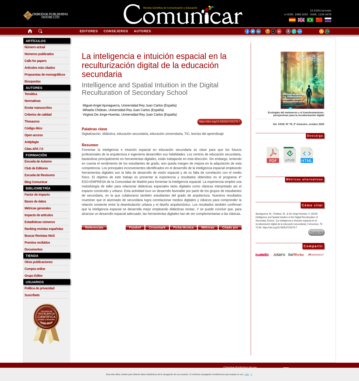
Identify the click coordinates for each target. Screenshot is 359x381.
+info (246, 374)
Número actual (34, 47)
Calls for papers (35, 61)
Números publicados (39, 54)
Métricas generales (37, 208)
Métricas (207, 227)
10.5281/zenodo (320, 10)
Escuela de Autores (38, 161)
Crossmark (157, 227)
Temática (30, 94)
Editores (89, 31)
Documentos (33, 249)
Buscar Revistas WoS (39, 235)
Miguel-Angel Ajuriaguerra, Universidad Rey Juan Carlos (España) (130, 105)
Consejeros (116, 31)
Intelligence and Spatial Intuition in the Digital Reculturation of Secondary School (150, 88)
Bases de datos (35, 201)
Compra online (34, 269)
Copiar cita (316, 232)
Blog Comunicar (35, 182)
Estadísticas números (39, 222)
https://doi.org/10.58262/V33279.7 (219, 121)
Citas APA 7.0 (33, 149)
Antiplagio (31, 142)
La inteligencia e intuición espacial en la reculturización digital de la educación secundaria (154, 65)
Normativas (32, 101)
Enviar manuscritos (38, 107)
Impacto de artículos (38, 215)
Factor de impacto (37, 194)
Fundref (135, 227)
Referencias (94, 227)
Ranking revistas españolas (43, 229)
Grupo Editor (33, 275)
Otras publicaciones (38, 262)
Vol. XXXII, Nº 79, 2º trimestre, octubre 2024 (298, 124)
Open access (33, 135)
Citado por (230, 227)
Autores (142, 31)
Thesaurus (31, 121)
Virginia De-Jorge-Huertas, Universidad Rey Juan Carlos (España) (130, 114)
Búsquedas (32, 81)
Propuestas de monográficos (44, 74)
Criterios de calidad (38, 114)
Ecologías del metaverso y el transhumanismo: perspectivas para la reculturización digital (296, 114)
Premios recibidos (37, 242)
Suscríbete (32, 295)
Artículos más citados (39, 67)
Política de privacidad (39, 288)
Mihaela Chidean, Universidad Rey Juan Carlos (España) (123, 110)
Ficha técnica (183, 227)
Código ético (33, 128)
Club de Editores (36, 168)
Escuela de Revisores (39, 175)
